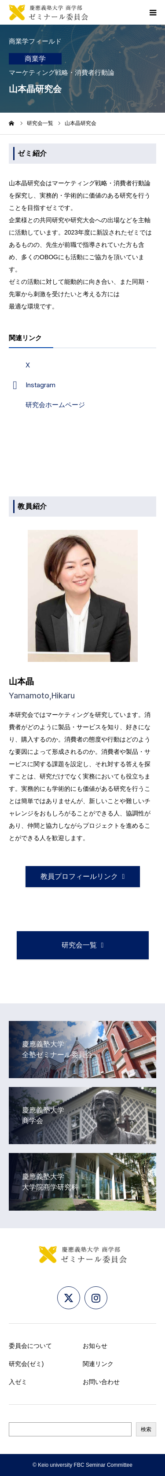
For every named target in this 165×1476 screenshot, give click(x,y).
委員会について (30, 1345)
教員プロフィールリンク (79, 876)
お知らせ (95, 1345)
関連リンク (98, 1363)
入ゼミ (18, 1381)
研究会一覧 (40, 123)
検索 (146, 1429)
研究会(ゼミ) (26, 1363)
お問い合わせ (101, 1381)
